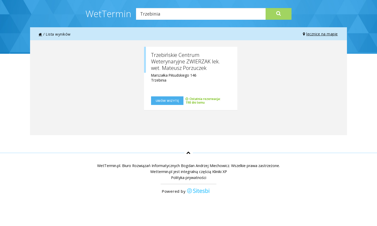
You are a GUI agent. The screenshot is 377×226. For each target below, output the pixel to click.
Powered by (186, 191)
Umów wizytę (167, 101)
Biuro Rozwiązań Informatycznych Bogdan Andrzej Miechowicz (175, 165)
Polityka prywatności (188, 177)
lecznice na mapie (320, 33)
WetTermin (108, 13)
